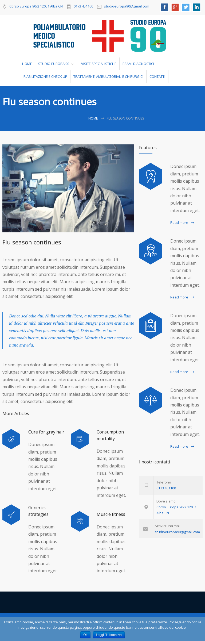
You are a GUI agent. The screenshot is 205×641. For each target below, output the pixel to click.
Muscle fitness (111, 514)
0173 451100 (83, 7)
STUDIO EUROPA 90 (53, 63)
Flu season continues (31, 242)
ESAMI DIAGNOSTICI (138, 63)
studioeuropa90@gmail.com (126, 7)
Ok (85, 635)
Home (93, 118)
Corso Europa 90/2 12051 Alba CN (36, 6)
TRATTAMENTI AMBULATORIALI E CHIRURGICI (108, 76)
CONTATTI (157, 76)
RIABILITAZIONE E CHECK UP (45, 76)
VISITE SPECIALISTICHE (98, 63)
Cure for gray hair (46, 432)
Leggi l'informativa (109, 635)
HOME (27, 63)
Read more (179, 222)
